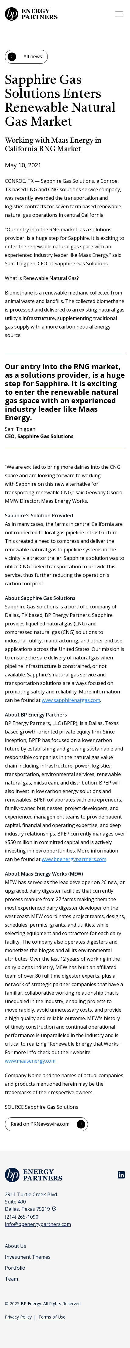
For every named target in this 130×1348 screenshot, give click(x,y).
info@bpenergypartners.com (38, 1224)
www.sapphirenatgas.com (71, 700)
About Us (15, 1246)
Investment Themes (28, 1257)
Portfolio (15, 1268)
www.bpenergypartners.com (74, 859)
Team (11, 1278)
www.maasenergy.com (30, 1060)
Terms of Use (51, 1317)
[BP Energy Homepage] (31, 14)
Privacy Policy (18, 1317)
